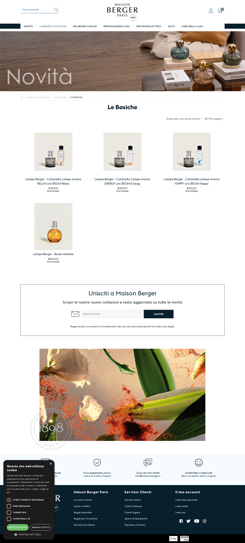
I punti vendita (82, 506)
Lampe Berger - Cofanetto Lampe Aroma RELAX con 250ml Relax (53, 181)
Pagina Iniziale (21, 97)
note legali (168, 326)
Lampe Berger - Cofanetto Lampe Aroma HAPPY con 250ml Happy (191, 181)
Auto (171, 26)
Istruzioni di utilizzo (84, 525)
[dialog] (28, 500)
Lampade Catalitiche (53, 26)
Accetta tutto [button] (18, 527)
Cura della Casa (192, 26)
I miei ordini (181, 506)
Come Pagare (132, 512)
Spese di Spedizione (136, 519)
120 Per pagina (214, 118)
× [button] (50, 463)
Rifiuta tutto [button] (40, 527)
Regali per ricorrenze (85, 519)
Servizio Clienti (133, 500)
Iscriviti (158, 314)
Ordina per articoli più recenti (184, 118)
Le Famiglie (60, 97)
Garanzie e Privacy (135, 525)
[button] (29, 534)
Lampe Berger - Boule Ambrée (53, 254)
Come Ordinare (133, 506)
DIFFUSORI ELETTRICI (148, 26)
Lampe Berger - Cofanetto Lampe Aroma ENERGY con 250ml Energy (122, 181)
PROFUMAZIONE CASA (117, 26)
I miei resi (180, 512)
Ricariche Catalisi (85, 26)
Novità (28, 26)
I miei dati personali (186, 500)
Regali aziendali (83, 512)
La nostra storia (83, 500)
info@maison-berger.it (147, 476)
